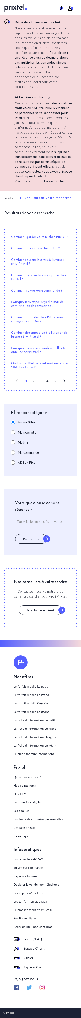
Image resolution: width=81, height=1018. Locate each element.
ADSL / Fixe (26, 462)
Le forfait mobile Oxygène (31, 703)
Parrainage (21, 836)
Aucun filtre (26, 422)
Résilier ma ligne (25, 918)
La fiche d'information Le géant (35, 745)
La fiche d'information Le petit (34, 720)
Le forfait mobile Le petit (31, 686)
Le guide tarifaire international (35, 754)
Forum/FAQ (33, 939)
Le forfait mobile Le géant (31, 711)
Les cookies (21, 811)
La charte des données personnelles (38, 819)
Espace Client (34, 948)
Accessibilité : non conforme (33, 926)
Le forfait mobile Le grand (31, 695)
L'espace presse (24, 827)
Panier (28, 958)
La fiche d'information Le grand (35, 728)
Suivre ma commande (28, 867)
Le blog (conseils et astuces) (33, 910)
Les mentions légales (28, 802)
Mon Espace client (40, 610)
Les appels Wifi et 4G (28, 893)
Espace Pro (32, 967)
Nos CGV (20, 794)
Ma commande (28, 452)
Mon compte (27, 432)
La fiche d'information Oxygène (35, 737)
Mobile (23, 442)
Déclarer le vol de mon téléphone (36, 884)
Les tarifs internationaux (30, 901)
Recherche (31, 539)
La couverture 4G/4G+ (29, 859)
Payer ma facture (25, 876)
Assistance (10, 198)
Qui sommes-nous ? (27, 777)
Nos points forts (25, 785)
